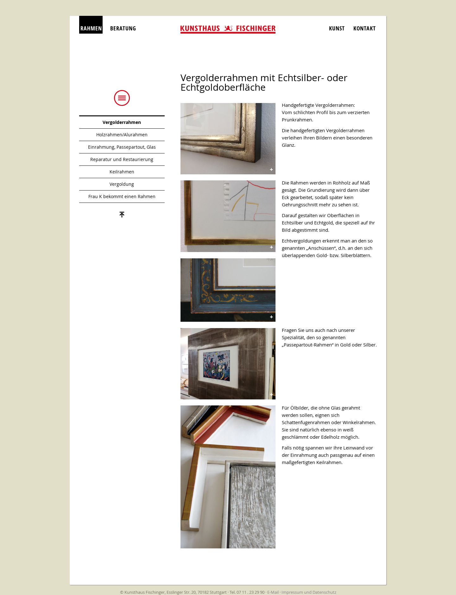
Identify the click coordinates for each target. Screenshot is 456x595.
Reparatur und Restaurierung (121, 159)
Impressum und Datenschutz (309, 592)
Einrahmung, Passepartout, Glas (122, 147)
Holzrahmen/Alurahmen (122, 135)
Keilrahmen (122, 172)
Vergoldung (122, 184)
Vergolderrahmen (122, 122)
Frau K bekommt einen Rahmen (121, 196)
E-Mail (273, 592)
